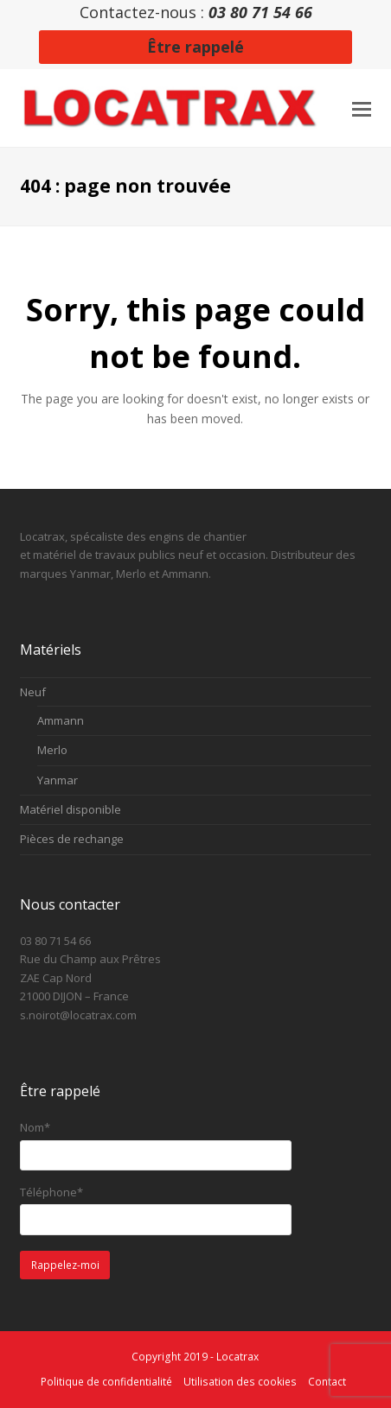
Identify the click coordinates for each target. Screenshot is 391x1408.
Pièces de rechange (72, 839)
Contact (327, 1381)
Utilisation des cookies (240, 1381)
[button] (361, 108)
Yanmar (57, 780)
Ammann (60, 720)
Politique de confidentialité (106, 1381)
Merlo (52, 750)
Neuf (33, 692)
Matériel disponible (70, 809)
